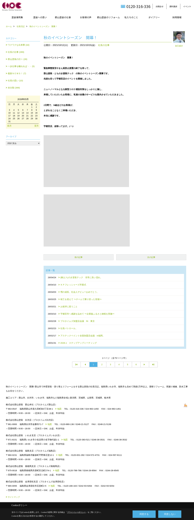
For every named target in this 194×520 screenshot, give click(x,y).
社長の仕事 (103, 45)
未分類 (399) (14, 87)
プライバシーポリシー (76, 512)
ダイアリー (154, 17)
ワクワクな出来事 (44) (18, 45)
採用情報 (176, 17)
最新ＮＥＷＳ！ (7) (17, 73)
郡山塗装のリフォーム (108, 17)
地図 (59, 409)
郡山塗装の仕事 (63, 17)
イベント (187, 6)
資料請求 (173, 6)
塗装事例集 (17, 17)
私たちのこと (131, 17)
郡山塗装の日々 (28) (17, 59)
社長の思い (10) (15, 80)
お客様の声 (85, 17)
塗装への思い (40, 17)
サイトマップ (14, 497)
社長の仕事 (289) (16, 52)
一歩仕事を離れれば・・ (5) (21, 66)
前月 (9, 126)
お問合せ (159, 6)
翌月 (36, 126)
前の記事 (79, 257)
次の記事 (151, 257)
